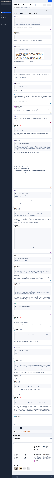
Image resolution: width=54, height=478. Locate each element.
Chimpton (25, 143)
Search (2, 4)
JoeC (17, 208)
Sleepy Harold (18, 66)
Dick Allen (46, 449)
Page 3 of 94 (36, 13)
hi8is (17, 82)
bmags (17, 125)
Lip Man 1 (25, 19)
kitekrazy (17, 15)
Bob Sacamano (18, 416)
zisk (16, 115)
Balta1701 (26, 86)
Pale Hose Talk (28, 7)
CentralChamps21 (27, 269)
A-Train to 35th (18, 283)
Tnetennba (17, 360)
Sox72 (17, 225)
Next (30, 13)
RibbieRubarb (26, 306)
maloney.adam (38, 446)
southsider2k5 (18, 7)
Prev (16, 13)
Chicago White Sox (38, 449)
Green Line (17, 375)
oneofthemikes (18, 106)
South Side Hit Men (19, 139)
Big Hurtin (17, 329)
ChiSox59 (17, 32)
